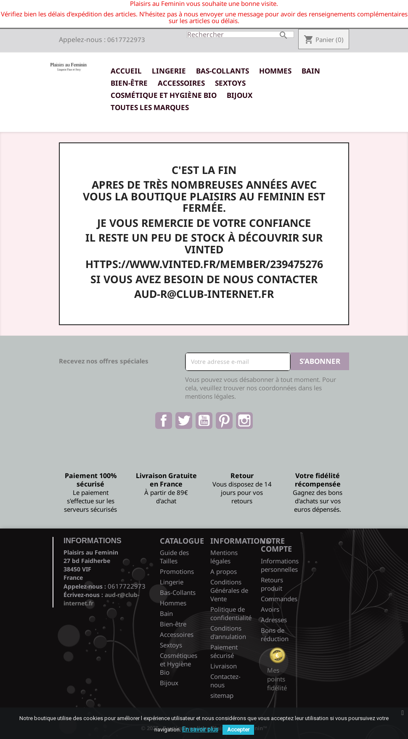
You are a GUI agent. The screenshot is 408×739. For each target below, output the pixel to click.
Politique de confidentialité (231, 613)
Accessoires (181, 83)
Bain (311, 71)
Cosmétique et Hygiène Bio (164, 95)
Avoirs (270, 609)
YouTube (204, 420)
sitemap (221, 695)
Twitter (183, 420)
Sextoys (230, 83)
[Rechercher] (240, 34)
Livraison (223, 666)
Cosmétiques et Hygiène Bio (178, 663)
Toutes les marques (150, 107)
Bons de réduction (275, 634)
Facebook (163, 420)
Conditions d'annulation (228, 632)
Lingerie (169, 71)
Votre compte (276, 545)
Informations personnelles (280, 565)
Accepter (238, 729)
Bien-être (129, 83)
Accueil (126, 71)
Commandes (279, 598)
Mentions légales (224, 556)
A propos (223, 571)
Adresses (274, 619)
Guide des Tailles (174, 556)
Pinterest (224, 420)
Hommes (275, 71)
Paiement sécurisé (224, 651)
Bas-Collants (222, 71)
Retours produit (272, 584)
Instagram (244, 420)
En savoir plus (200, 729)
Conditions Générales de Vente (229, 590)
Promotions (177, 571)
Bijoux (239, 95)
